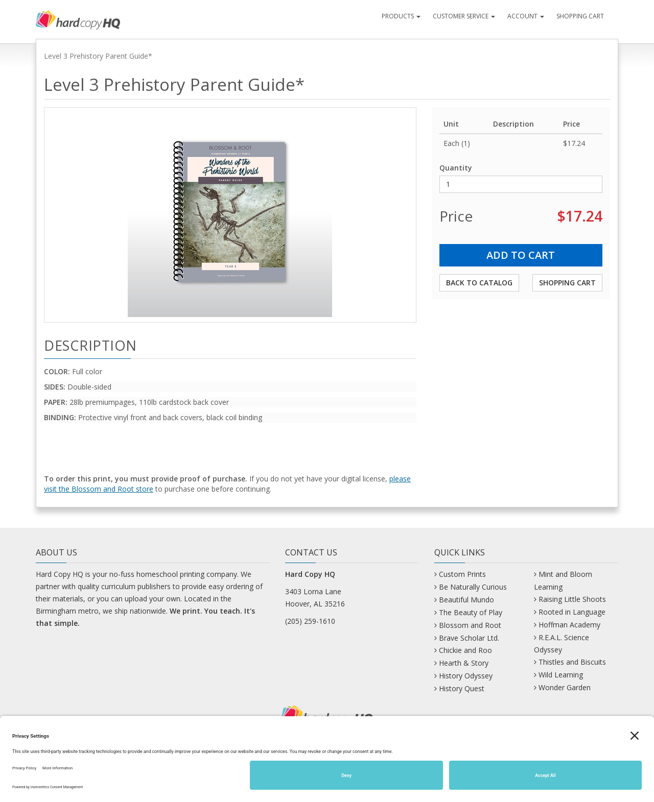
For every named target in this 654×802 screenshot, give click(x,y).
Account (525, 16)
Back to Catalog (479, 282)
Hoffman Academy (569, 624)
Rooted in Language (572, 612)
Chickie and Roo (465, 650)
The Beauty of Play (470, 612)
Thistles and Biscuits (572, 662)
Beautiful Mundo (466, 599)
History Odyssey (466, 676)
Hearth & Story (463, 663)
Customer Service (464, 16)
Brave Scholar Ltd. (469, 638)
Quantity (455, 168)
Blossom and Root (470, 625)
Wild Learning (561, 674)
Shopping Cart (580, 16)
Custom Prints (462, 574)
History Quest (461, 688)
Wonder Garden (565, 687)
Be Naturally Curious (473, 587)
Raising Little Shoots (572, 599)
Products (401, 16)
